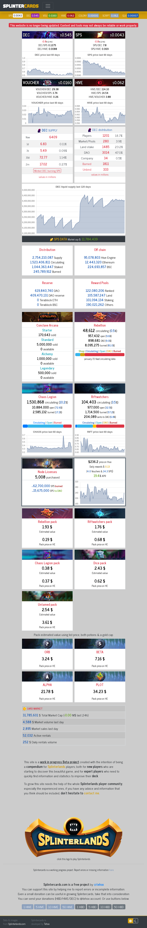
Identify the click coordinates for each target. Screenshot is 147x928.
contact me (91, 793)
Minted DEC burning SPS (47, 170)
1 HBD (80, 906)
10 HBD (105, 906)
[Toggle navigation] (47, 6)
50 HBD (119, 906)
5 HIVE (40, 906)
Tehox (46, 924)
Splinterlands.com (17, 924)
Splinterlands (56, 766)
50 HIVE (67, 906)
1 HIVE (28, 906)
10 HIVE (53, 906)
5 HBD (92, 906)
